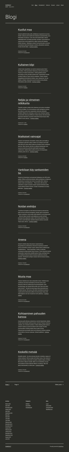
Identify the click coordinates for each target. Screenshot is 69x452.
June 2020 (7, 420)
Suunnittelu (28, 405)
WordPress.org (49, 409)
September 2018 (9, 435)
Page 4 (17, 384)
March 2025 (8, 403)
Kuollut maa (25, 29)
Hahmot (48, 5)
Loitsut (57, 5)
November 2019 (8, 426)
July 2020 (7, 418)
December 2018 (8, 433)
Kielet (62, 5)
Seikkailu (25, 87)
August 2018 (8, 437)
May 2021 (7, 414)
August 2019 (8, 427)
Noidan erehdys (27, 206)
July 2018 (7, 438)
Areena (22, 239)
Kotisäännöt (42, 5)
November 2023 (8, 407)
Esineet (53, 5)
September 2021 (9, 413)
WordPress (61, 446)
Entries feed (48, 405)
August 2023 (8, 409)
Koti (32, 5)
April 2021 (7, 416)
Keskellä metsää (27, 351)
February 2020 (8, 422)
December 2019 (8, 424)
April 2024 (7, 405)
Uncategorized (27, 52)
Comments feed (49, 407)
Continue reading (33, 46)
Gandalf (8, 5)
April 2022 (7, 411)
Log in (47, 403)
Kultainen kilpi (26, 64)
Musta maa (24, 276)
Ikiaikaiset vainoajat (29, 136)
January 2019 (8, 431)
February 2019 (8, 429)
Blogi (36, 5)
